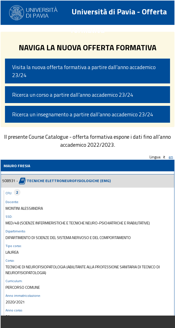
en (171, 157)
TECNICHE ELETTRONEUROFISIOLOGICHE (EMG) (69, 180)
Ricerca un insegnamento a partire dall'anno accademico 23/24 (82, 114)
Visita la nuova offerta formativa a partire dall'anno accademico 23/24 (84, 71)
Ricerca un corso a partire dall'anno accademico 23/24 (72, 95)
